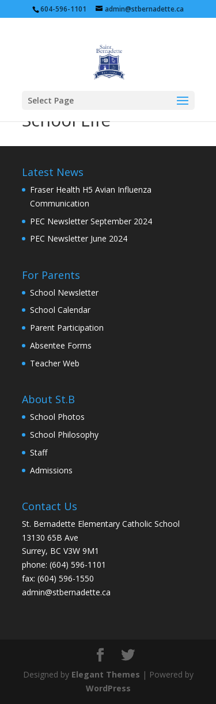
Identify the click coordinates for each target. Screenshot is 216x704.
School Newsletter (64, 292)
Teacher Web (54, 363)
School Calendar (60, 309)
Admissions (51, 470)
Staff (38, 452)
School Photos (57, 416)
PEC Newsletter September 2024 (91, 221)
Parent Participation (67, 327)
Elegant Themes (105, 674)
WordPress (108, 688)
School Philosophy (64, 434)
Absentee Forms (61, 345)
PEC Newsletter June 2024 (78, 238)
